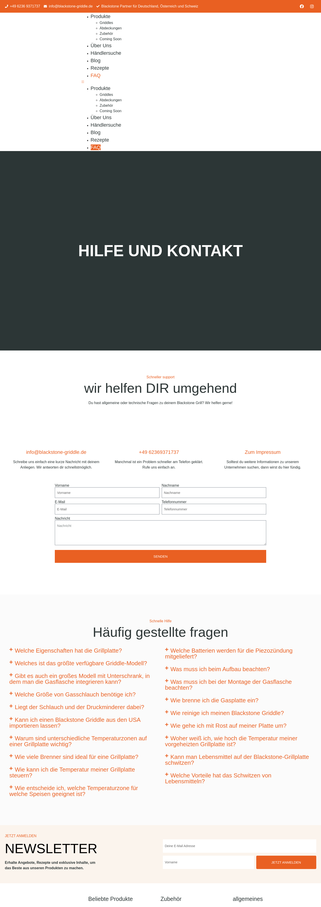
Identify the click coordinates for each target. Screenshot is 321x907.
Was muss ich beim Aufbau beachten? (220, 669)
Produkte (101, 16)
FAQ (96, 75)
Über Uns (101, 45)
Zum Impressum (263, 452)
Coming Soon (111, 39)
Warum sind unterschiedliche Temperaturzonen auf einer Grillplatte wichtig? (78, 741)
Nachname (170, 485)
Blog (96, 60)
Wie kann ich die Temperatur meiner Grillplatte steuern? (72, 772)
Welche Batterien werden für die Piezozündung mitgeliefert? (229, 653)
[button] (160, 82)
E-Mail (60, 502)
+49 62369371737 (159, 452)
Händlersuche (106, 53)
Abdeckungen (111, 28)
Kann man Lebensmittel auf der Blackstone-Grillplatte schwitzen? (237, 759)
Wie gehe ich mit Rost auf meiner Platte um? (228, 725)
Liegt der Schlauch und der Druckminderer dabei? (79, 707)
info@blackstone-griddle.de (56, 452)
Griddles (106, 23)
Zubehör (106, 34)
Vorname (62, 485)
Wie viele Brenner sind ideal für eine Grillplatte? (77, 756)
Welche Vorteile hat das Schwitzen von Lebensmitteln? (218, 778)
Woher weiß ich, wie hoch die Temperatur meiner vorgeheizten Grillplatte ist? (231, 741)
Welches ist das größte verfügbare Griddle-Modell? (81, 663)
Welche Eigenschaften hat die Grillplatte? (68, 650)
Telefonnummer (174, 502)
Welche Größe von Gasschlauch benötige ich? (75, 694)
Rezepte (100, 68)
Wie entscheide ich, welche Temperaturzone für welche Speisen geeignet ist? (73, 791)
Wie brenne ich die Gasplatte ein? (215, 700)
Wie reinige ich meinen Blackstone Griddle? (227, 713)
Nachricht (62, 518)
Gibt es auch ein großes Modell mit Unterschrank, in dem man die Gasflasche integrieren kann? (79, 679)
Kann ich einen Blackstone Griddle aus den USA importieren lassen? (74, 722)
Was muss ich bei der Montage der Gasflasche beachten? (228, 684)
